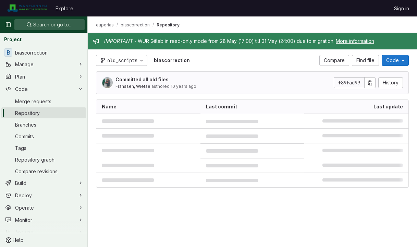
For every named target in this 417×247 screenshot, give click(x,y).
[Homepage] (27, 8)
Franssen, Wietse (132, 86)
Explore (64, 8)
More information (355, 41)
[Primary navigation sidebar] (8, 24)
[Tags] (43, 147)
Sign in (401, 8)
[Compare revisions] (43, 171)
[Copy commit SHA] (370, 82)
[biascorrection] (43, 52)
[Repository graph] (43, 159)
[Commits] (43, 136)
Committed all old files (142, 79)
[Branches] (43, 124)
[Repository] (43, 112)
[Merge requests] (43, 101)
